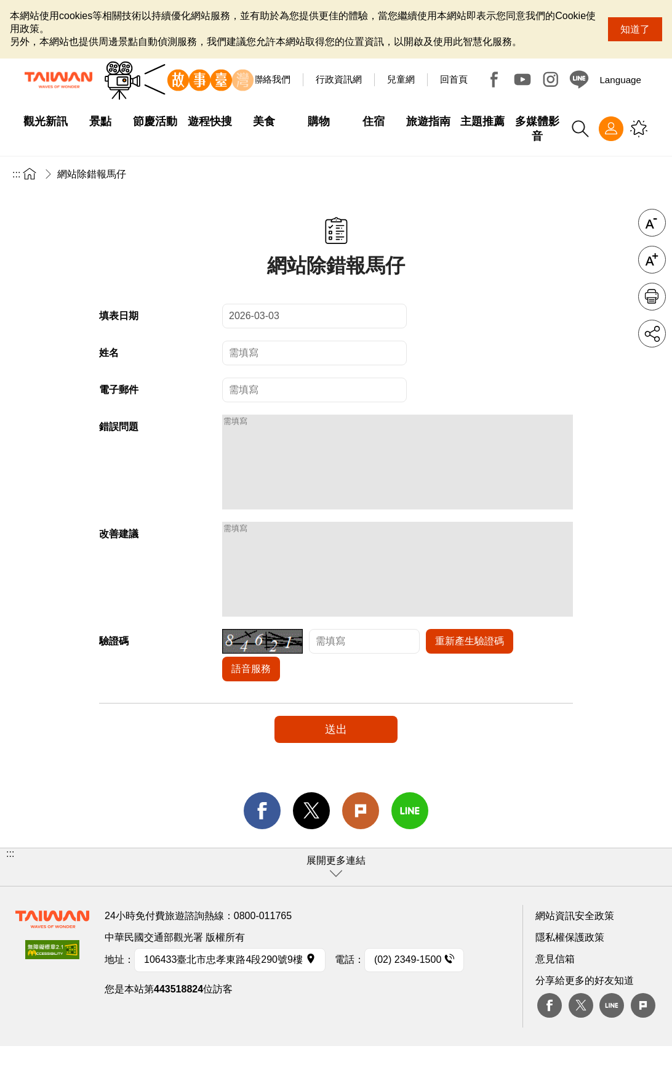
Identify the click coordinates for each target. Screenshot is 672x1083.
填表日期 (118, 315)
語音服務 (251, 705)
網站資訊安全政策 (574, 952)
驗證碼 (114, 678)
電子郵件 (118, 389)
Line (611, 1042)
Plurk (360, 847)
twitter (311, 847)
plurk (643, 1042)
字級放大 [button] (652, 260)
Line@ (579, 79)
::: (16, 174)
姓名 (109, 352)
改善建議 (118, 552)
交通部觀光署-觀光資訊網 (58, 80)
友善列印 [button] (652, 296)
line (409, 847)
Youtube (522, 79)
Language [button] (620, 80)
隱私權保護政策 (569, 974)
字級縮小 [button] (652, 223)
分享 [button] (652, 333)
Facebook (494, 79)
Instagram (550, 79)
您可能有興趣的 (638, 128)
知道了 (635, 29)
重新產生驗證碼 (469, 678)
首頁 (29, 173)
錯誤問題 (118, 426)
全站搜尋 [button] (580, 128)
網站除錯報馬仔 (91, 174)
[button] (336, 904)
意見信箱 (555, 996)
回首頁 (454, 79)
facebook (262, 847)
